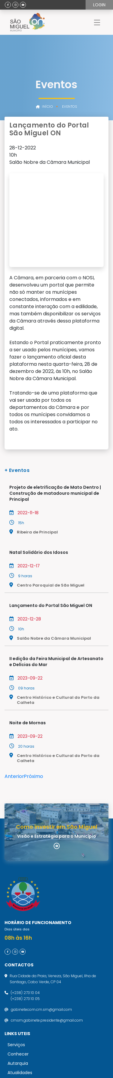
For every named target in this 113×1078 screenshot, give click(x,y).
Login (99, 5)
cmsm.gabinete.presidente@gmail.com (47, 933)
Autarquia (18, 977)
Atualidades (20, 986)
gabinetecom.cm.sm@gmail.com (41, 922)
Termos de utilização (27, 1002)
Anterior (14, 689)
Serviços (16, 958)
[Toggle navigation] (97, 22)
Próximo (33, 689)
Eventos (69, 106)
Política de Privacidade (28, 1013)
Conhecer (18, 967)
